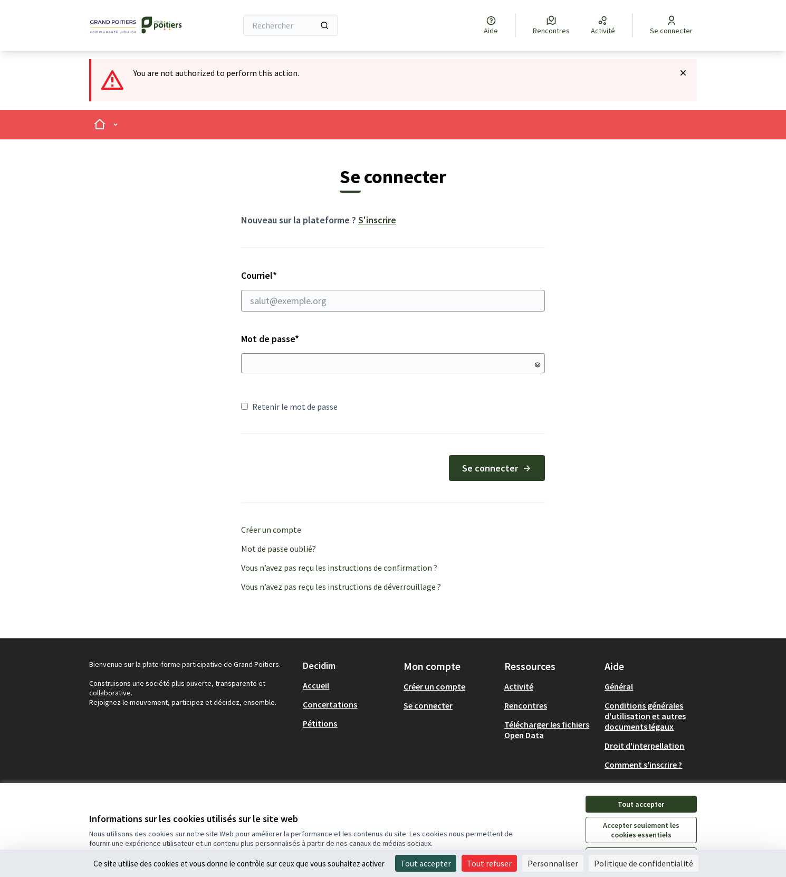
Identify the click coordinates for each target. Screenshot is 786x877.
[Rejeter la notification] (683, 73)
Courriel (393, 290)
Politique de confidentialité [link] (643, 863)
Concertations (330, 704)
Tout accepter (641, 804)
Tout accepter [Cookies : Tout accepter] (425, 863)
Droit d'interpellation (644, 745)
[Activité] (603, 25)
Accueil (316, 685)
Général (619, 686)
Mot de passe (270, 339)
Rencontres (525, 705)
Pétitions (320, 723)
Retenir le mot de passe (289, 406)
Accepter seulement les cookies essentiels (641, 830)
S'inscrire (377, 220)
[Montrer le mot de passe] (537, 365)
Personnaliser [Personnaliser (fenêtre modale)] (553, 863)
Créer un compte (271, 529)
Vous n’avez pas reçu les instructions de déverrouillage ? (341, 586)
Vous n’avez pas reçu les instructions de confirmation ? (339, 567)
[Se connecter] (671, 25)
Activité (518, 686)
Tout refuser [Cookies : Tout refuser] (489, 863)
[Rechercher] (290, 25)
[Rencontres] (551, 25)
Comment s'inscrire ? (643, 764)
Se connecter (497, 468)
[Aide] (491, 25)
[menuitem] (349, 685)
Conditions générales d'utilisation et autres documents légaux (645, 716)
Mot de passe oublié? (278, 548)
